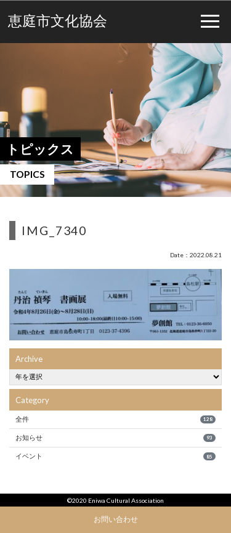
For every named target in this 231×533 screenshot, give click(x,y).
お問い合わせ (116, 519)
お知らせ (115, 437)
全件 (115, 419)
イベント (115, 456)
